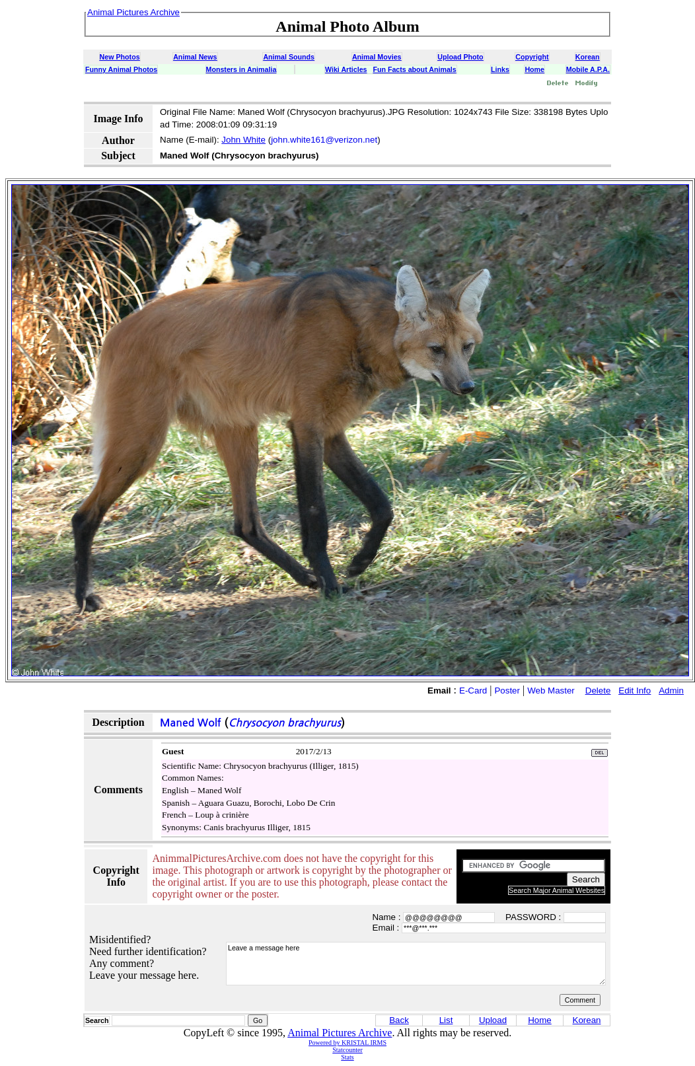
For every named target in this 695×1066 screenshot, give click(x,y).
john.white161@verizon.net (324, 140)
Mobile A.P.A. (588, 69)
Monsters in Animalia (241, 69)
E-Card (473, 690)
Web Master (551, 690)
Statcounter (347, 1049)
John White (243, 140)
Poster (507, 690)
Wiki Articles (346, 69)
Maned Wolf (190, 723)
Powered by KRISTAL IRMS (347, 1042)
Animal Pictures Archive (339, 1032)
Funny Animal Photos (121, 69)
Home (534, 69)
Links (500, 69)
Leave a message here (416, 963)
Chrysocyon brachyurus (285, 723)
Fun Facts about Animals (414, 69)
